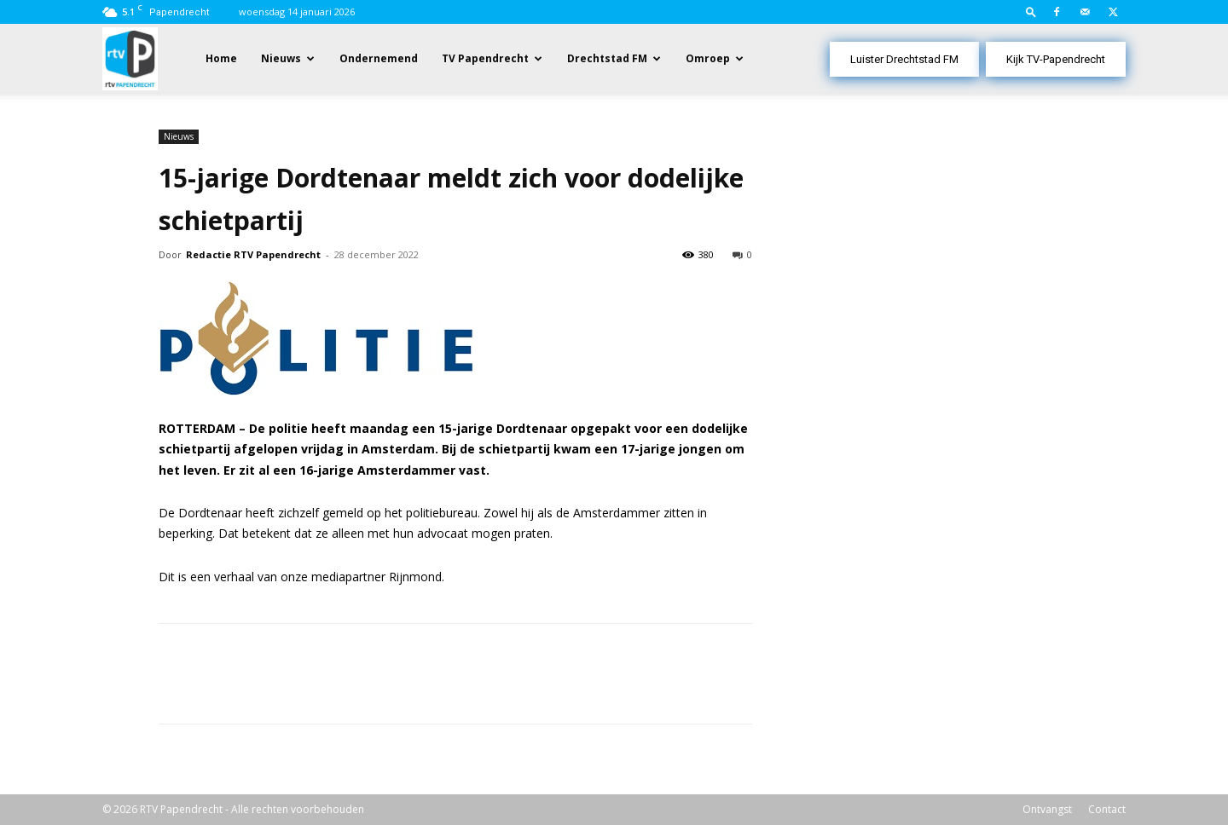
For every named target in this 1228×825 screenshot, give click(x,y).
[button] (1031, 11)
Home (221, 58)
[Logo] (130, 57)
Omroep (708, 58)
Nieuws (281, 58)
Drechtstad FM (607, 58)
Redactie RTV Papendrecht (253, 254)
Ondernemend (378, 58)
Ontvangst (1047, 809)
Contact (1107, 809)
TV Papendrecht (485, 58)
